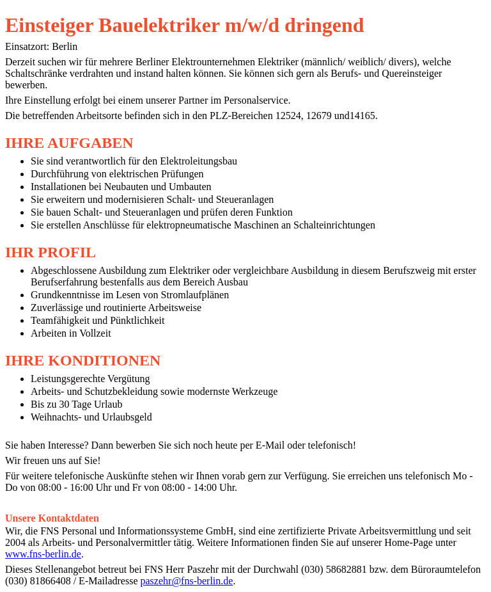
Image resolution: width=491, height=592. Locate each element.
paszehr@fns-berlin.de (187, 580)
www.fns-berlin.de (43, 553)
